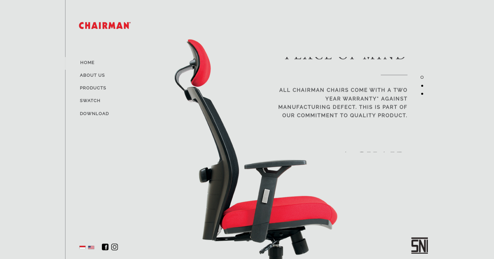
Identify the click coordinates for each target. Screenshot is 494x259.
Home (87, 62)
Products (93, 87)
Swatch (90, 100)
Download (94, 113)
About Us (92, 75)
